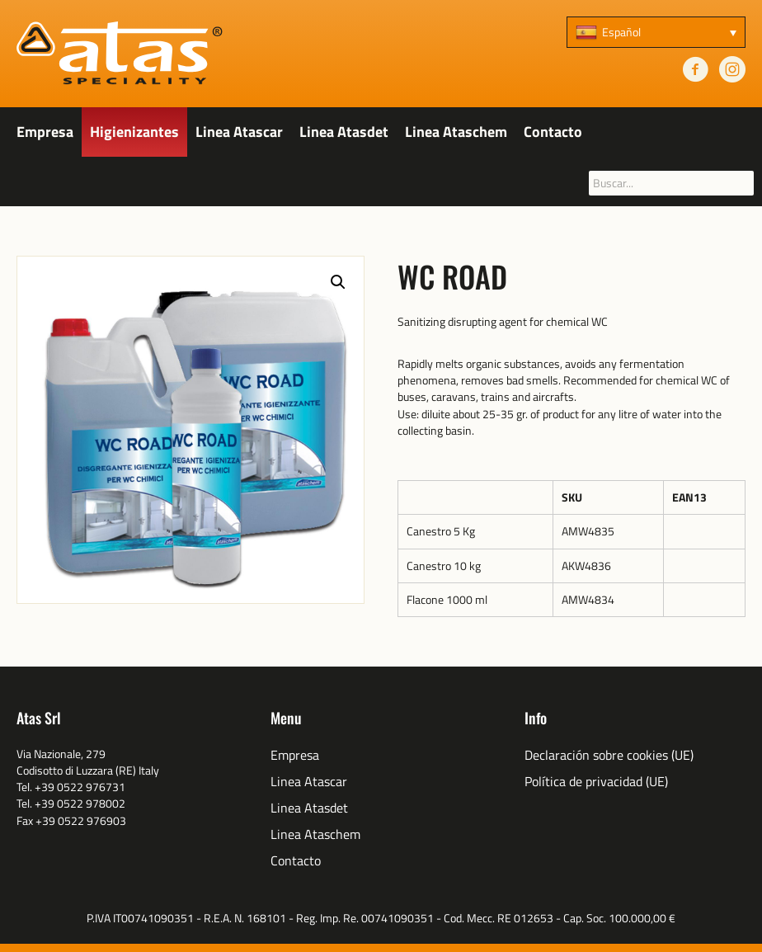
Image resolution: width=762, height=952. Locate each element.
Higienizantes (134, 131)
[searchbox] (671, 183)
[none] (656, 32)
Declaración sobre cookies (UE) (609, 755)
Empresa (44, 131)
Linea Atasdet (343, 131)
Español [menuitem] (621, 31)
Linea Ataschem (456, 131)
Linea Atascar (239, 131)
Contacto (553, 131)
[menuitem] (656, 32)
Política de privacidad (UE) (596, 781)
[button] (338, 282)
